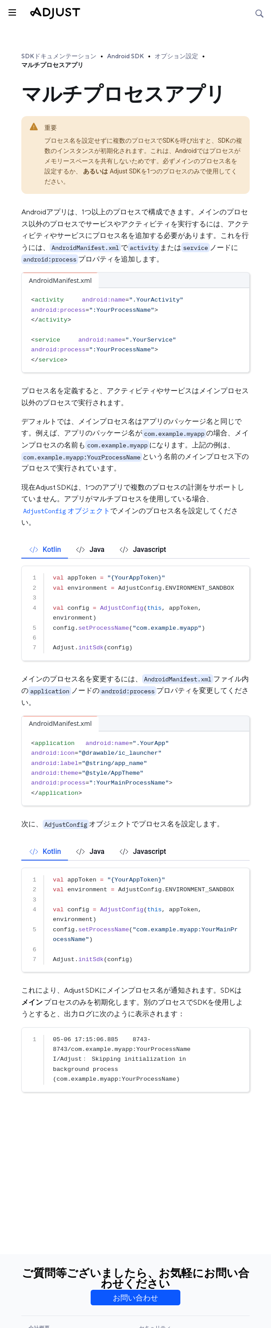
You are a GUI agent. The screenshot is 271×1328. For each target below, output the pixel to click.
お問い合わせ (135, 1297)
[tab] (44, 549)
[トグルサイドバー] (11, 11)
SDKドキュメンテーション (58, 56)
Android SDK (125, 56)
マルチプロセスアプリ (52, 64)
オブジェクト (65, 511)
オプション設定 (176, 56)
